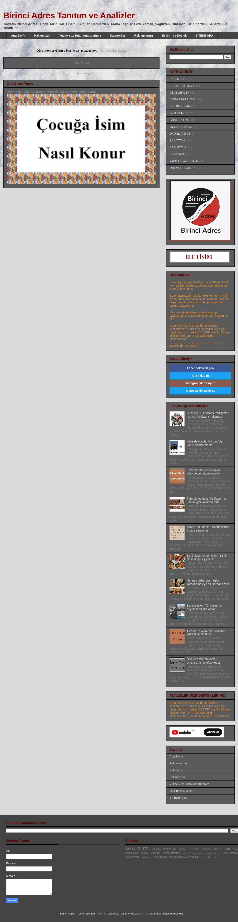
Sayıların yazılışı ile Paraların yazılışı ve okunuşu (206, 632)
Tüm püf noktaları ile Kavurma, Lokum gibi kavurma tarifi (207, 500)
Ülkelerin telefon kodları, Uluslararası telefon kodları (204, 660)
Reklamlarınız (143, 35)
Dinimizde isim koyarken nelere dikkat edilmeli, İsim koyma (51, 91)
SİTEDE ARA (204, 35)
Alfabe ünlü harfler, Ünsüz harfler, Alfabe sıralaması (208, 528)
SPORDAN (177, 154)
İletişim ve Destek (174, 35)
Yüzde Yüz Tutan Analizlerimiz (80, 35)
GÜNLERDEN (179, 120)
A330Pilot (101, 913)
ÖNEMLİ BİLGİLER (182, 168)
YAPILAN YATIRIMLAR (185, 161)
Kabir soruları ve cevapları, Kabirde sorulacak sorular (204, 471)
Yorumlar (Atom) (86, 73)
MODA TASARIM (181, 127)
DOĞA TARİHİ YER (182, 99)
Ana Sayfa (18, 35)
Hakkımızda (42, 35)
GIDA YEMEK (178, 113)
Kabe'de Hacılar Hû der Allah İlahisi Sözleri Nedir (205, 443)
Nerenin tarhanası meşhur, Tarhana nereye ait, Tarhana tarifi (208, 582)
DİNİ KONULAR (180, 106)
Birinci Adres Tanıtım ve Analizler (69, 15)
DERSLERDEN (180, 92)
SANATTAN (177, 140)
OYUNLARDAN (180, 133)
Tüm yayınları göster (112, 50)
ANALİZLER (177, 78)
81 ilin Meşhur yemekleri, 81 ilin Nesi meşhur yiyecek (207, 557)
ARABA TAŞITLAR (182, 85)
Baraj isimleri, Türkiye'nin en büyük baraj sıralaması (205, 607)
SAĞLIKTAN (178, 147)
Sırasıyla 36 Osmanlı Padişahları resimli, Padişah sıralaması (208, 414)
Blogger (143, 913)
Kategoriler (117, 35)
